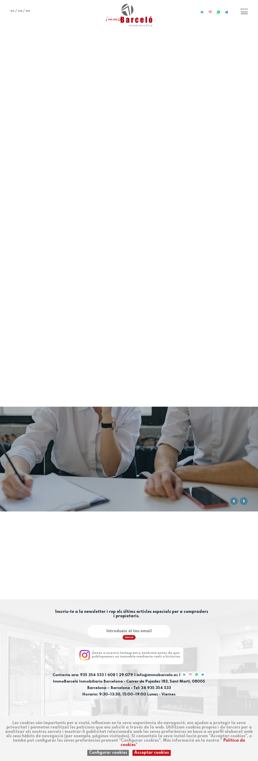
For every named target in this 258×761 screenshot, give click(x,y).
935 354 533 (92, 675)
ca (20, 11)
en (28, 11)
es (12, 11)
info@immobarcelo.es (157, 675)
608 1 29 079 (120, 675)
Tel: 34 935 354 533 (152, 688)
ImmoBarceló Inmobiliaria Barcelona (88, 681)
